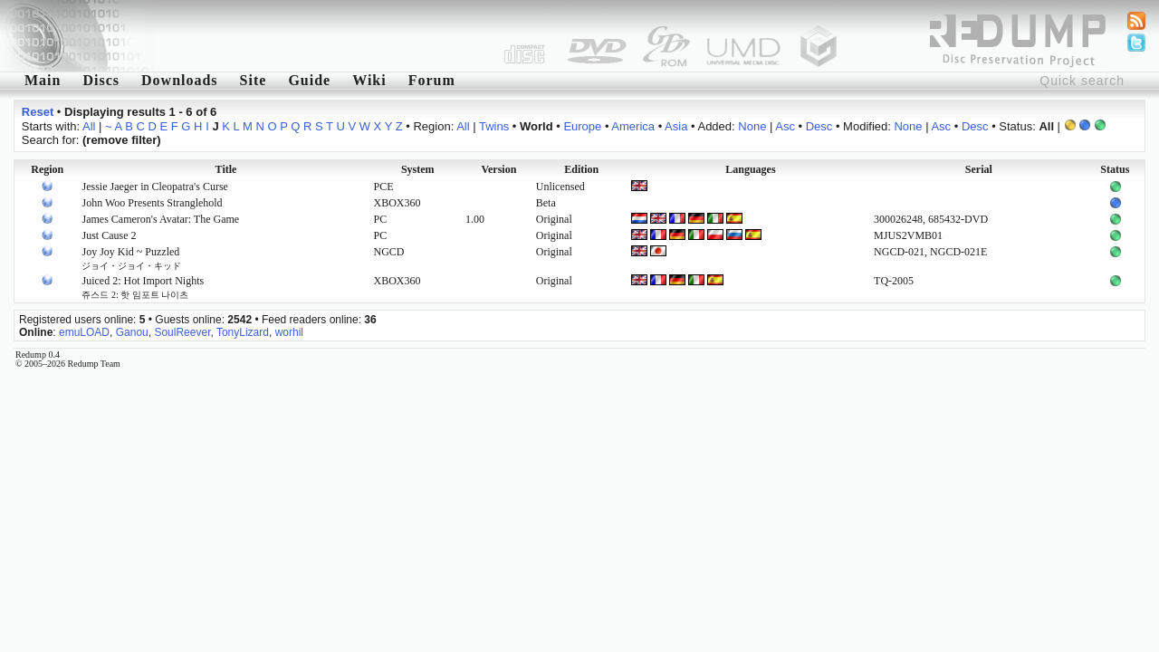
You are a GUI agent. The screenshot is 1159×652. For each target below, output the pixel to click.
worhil (289, 332)
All (88, 126)
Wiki (369, 80)
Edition (581, 169)
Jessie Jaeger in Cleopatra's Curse (154, 186)
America (633, 126)
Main (42, 80)
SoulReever (182, 332)
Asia (676, 126)
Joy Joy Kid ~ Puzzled (131, 258)
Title (226, 169)
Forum (431, 80)
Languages (750, 169)
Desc (819, 126)
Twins (494, 126)
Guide (309, 80)
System (418, 169)
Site (253, 80)
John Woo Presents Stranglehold (151, 203)
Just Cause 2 (108, 235)
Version (498, 169)
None (752, 126)
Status (1114, 169)
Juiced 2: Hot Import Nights (142, 287)
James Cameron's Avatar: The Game (160, 219)
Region (47, 169)
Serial (978, 169)
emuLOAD (84, 332)
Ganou (132, 332)
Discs (101, 80)
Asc (785, 126)
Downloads (179, 80)
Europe (582, 126)
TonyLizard (242, 332)
